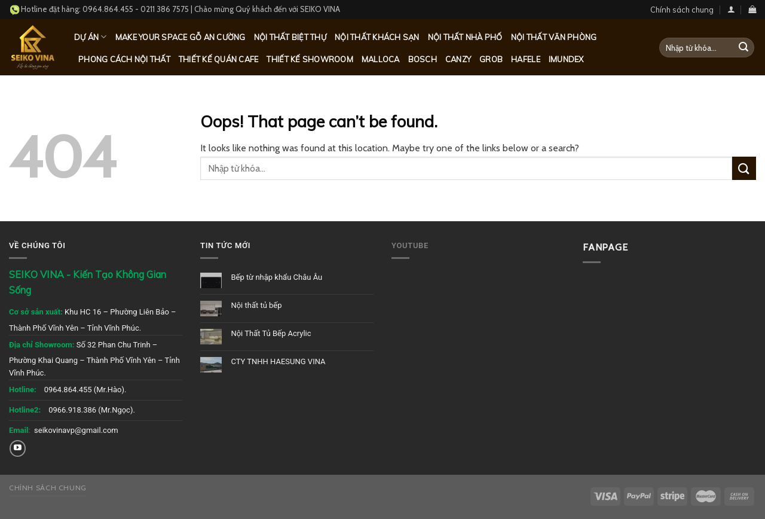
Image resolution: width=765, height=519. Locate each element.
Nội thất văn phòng (554, 37)
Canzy (458, 59)
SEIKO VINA (320, 9)
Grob (491, 59)
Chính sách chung (682, 9)
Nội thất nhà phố (465, 37)
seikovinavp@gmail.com (76, 430)
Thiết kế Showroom (310, 59)
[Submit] (743, 48)
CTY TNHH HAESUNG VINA (278, 361)
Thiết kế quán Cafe (219, 59)
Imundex (566, 59)
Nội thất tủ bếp (256, 305)
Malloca (381, 59)
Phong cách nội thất (124, 59)
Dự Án (90, 36)
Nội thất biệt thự (290, 37)
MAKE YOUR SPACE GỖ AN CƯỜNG (180, 37)
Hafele (525, 59)
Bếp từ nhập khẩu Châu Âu (276, 277)
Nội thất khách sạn (377, 37)
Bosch (422, 59)
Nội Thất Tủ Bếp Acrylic (271, 333)
